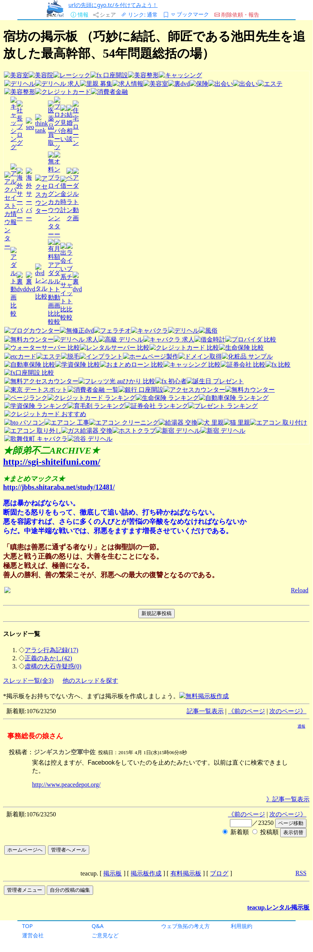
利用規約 (241, 926)
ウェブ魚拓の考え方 (185, 926)
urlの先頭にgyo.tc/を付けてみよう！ (113, 4)
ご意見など (105, 935)
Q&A (98, 926)
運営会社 (33, 935)
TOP (27, 926)
